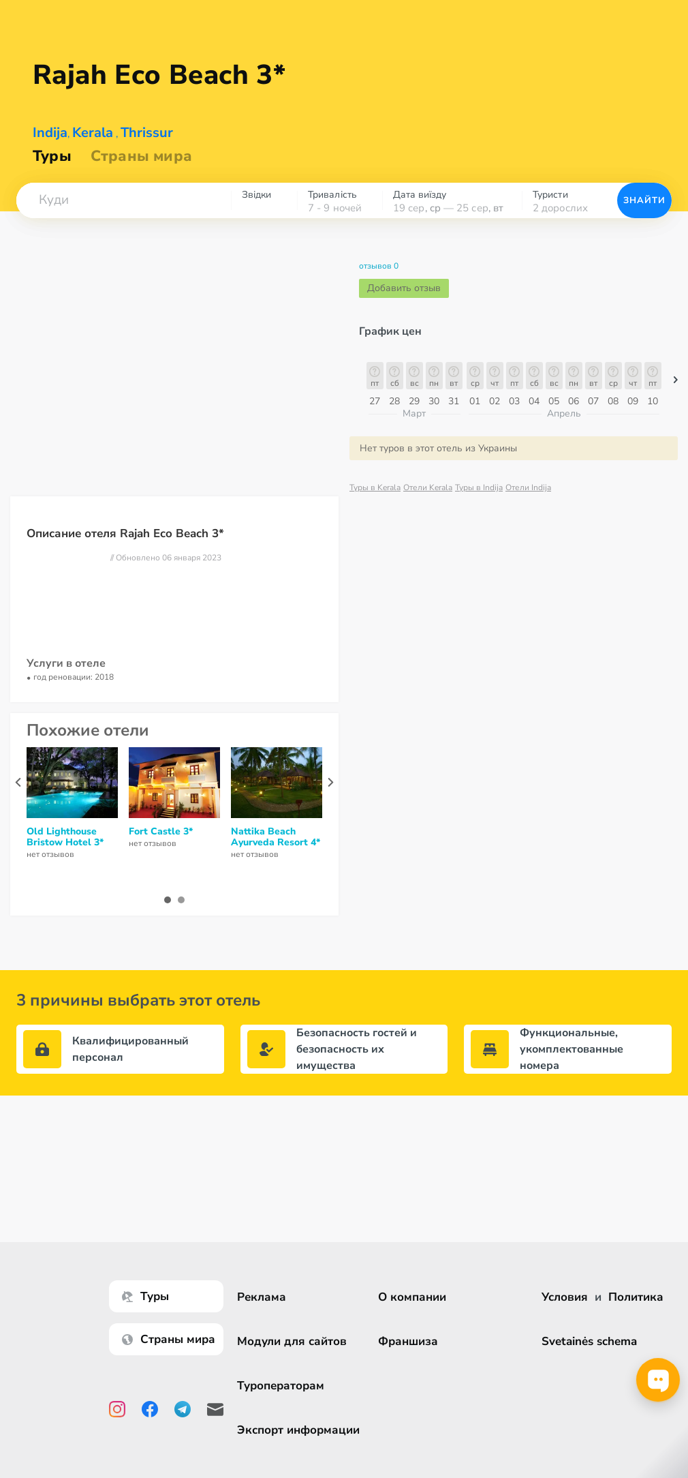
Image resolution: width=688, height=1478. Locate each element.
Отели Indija (528, 487)
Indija (50, 132)
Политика (635, 1297)
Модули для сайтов (292, 1341)
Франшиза (408, 1341)
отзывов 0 (378, 265)
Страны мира (141, 156)
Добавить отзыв (404, 288)
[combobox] (123, 200)
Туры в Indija (479, 487)
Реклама (261, 1297)
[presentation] (18, 782)
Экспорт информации (298, 1430)
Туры (52, 156)
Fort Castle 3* (161, 831)
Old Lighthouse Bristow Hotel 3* (65, 837)
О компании (412, 1297)
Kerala (92, 132)
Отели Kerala (427, 487)
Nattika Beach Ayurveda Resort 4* (275, 837)
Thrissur (147, 132)
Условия (565, 1297)
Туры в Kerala (375, 487)
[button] (123, 200)
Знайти (644, 200)
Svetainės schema (589, 1341)
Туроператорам (280, 1385)
